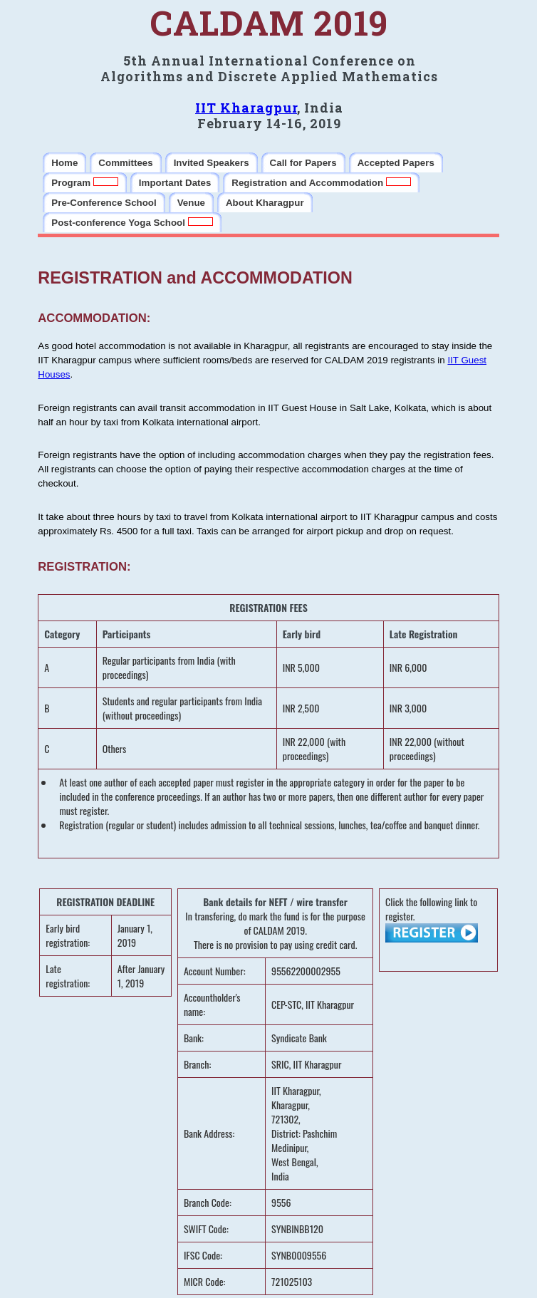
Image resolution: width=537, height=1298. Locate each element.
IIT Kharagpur (246, 107)
